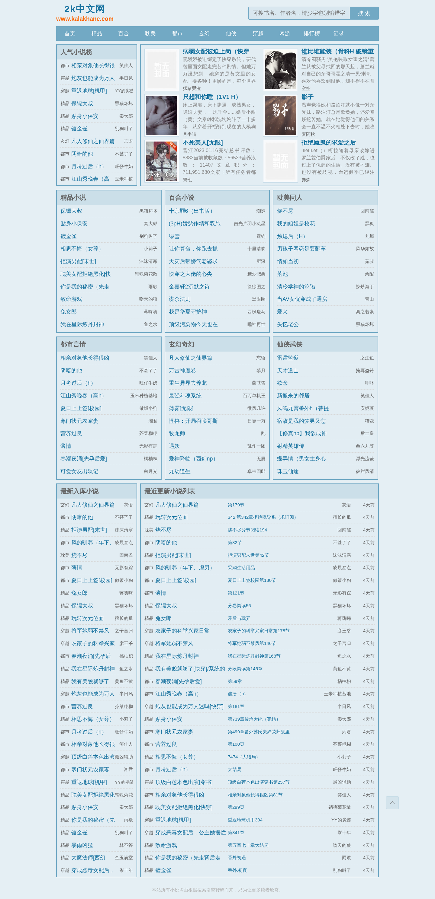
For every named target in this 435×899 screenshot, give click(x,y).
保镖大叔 (82, 103)
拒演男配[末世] (78, 261)
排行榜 (312, 33)
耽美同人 (289, 197)
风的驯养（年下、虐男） (185, 568)
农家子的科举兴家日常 (182, 631)
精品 (96, 33)
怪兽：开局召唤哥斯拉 (193, 426)
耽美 (150, 33)
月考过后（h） (89, 167)
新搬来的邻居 (293, 396)
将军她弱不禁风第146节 (252, 643)
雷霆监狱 (288, 358)
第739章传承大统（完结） (254, 719)
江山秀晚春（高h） (83, 396)
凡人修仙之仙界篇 (93, 141)
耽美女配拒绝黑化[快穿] (85, 279)
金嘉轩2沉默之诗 (189, 287)
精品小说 (73, 197)
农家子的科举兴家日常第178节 (259, 630)
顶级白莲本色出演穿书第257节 (259, 782)
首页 (69, 33)
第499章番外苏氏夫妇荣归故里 (259, 731)
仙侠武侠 (289, 344)
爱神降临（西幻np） (193, 459)
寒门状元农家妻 (79, 421)
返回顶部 (392, 802)
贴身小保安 (84, 116)
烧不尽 (285, 211)
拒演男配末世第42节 (248, 555)
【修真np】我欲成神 (302, 433)
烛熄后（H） (292, 236)
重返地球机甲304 (245, 819)
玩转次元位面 (87, 618)
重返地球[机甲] (89, 91)
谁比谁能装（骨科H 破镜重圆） (337, 54)
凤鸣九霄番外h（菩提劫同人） (303, 413)
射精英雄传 (290, 446)
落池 (282, 274)
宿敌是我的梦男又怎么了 (301, 426)
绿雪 (174, 236)
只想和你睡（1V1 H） (212, 97)
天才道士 (288, 371)
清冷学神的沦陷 (296, 287)
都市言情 (73, 344)
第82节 (235, 542)
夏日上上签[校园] (81, 408)
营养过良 (71, 433)
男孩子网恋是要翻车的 (301, 254)
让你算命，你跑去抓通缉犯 (193, 254)
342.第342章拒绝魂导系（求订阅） (263, 517)
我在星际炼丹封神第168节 (254, 655)
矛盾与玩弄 (239, 618)
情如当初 (288, 261)
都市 (177, 33)
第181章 (236, 706)
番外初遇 (237, 857)
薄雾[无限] (181, 408)
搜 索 (364, 13)
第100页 (236, 744)
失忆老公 (288, 324)
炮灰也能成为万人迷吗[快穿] (189, 706)
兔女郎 (68, 312)
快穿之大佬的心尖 (190, 274)
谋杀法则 (180, 299)
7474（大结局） (244, 756)
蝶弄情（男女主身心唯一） (301, 464)
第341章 (236, 832)
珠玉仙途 (288, 471)
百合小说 (181, 197)
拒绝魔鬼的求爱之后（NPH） (328, 145)
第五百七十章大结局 (248, 845)
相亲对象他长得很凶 (84, 358)
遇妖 (174, 446)
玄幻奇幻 (181, 344)
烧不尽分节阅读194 (247, 529)
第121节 (236, 592)
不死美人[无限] (203, 142)
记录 (338, 33)
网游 (284, 33)
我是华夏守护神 (188, 312)
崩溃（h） (238, 693)
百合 (123, 33)
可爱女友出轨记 (79, 471)
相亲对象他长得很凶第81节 (255, 794)
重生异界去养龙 (188, 383)
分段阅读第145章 (245, 668)
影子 (307, 97)
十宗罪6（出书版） (192, 211)
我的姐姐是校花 (296, 224)
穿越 (258, 33)
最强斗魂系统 (185, 396)
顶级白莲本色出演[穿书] (184, 782)
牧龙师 (177, 433)
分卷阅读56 (239, 605)
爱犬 (282, 312)
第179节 (236, 504)
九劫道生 (180, 471)
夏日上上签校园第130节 (252, 580)
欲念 (282, 383)
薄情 (65, 446)
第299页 (236, 807)
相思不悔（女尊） (82, 249)
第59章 (235, 681)
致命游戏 (71, 299)
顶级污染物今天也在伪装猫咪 (193, 329)
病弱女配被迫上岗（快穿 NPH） (216, 54)
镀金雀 (79, 129)
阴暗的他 (82, 154)
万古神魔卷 (182, 371)
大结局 (234, 769)
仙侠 (231, 33)
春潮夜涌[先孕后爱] (83, 459)
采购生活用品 (241, 567)
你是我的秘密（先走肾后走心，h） (84, 292)
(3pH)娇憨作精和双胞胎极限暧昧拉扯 (195, 229)
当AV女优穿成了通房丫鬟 (302, 304)
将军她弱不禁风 (90, 631)
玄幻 (204, 33)
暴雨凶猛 (82, 845)
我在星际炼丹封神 (82, 324)
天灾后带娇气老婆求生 (193, 266)
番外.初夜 (237, 870)
